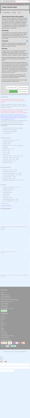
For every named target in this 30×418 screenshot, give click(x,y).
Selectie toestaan (23, 87)
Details (14, 12)
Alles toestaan (13, 91)
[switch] (27, 30)
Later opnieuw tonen (12, 87)
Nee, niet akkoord (23, 91)
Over (19, 12)
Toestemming (6, 12)
